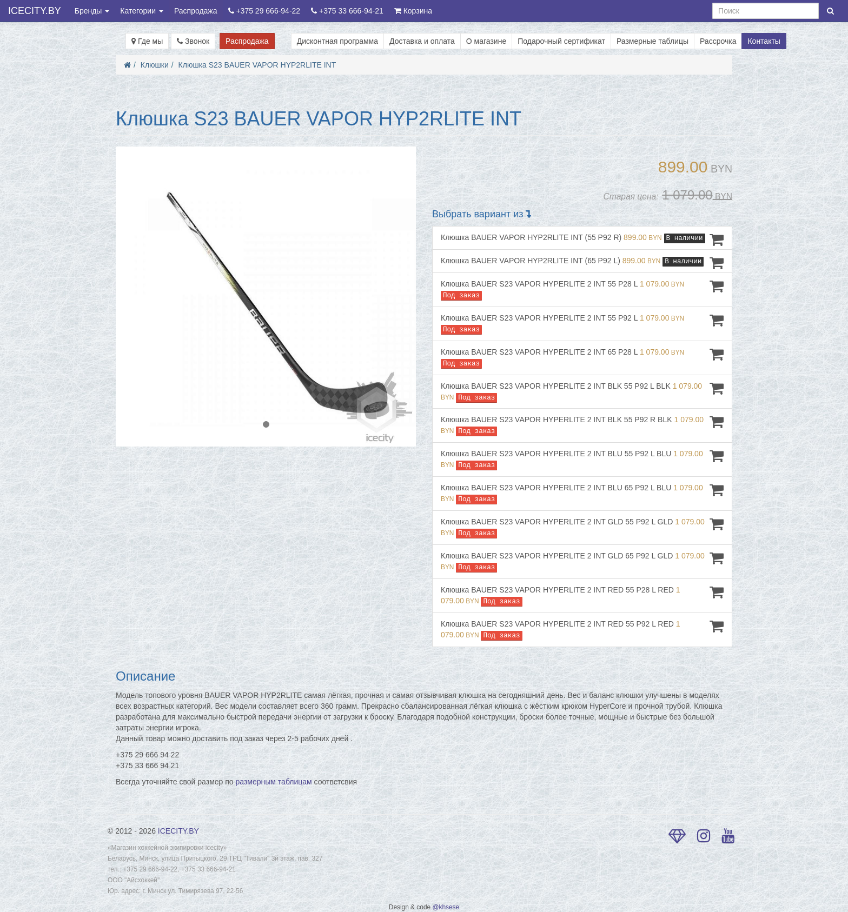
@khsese (445, 907)
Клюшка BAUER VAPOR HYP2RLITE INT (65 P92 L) (582, 262)
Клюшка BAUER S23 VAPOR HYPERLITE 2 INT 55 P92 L (582, 323)
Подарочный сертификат (561, 41)
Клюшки (155, 65)
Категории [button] (141, 10)
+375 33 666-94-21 (347, 10)
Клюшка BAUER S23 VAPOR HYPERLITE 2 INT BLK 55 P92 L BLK (582, 392)
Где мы (147, 41)
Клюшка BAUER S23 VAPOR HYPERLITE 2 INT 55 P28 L (582, 289)
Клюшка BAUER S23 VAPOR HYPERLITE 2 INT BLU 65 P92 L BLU (582, 493)
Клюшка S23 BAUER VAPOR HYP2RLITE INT (257, 65)
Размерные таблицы (652, 41)
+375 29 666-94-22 (264, 10)
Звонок (193, 41)
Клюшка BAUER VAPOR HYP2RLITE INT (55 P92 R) (582, 239)
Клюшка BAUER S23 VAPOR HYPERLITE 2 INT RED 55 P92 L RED (582, 629)
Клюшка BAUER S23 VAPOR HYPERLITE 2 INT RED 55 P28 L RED (582, 595)
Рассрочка (718, 41)
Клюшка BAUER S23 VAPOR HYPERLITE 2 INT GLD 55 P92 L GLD (582, 527)
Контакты (763, 41)
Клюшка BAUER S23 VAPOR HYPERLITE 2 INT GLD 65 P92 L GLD (582, 561)
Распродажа (195, 10)
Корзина (413, 10)
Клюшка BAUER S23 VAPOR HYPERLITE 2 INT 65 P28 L (582, 358)
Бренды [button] (92, 10)
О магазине (486, 41)
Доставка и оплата (422, 41)
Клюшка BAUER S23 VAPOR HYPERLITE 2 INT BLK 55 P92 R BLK (582, 425)
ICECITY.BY (34, 10)
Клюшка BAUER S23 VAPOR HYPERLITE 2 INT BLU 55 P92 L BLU (582, 459)
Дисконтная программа (337, 41)
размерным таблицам (274, 781)
